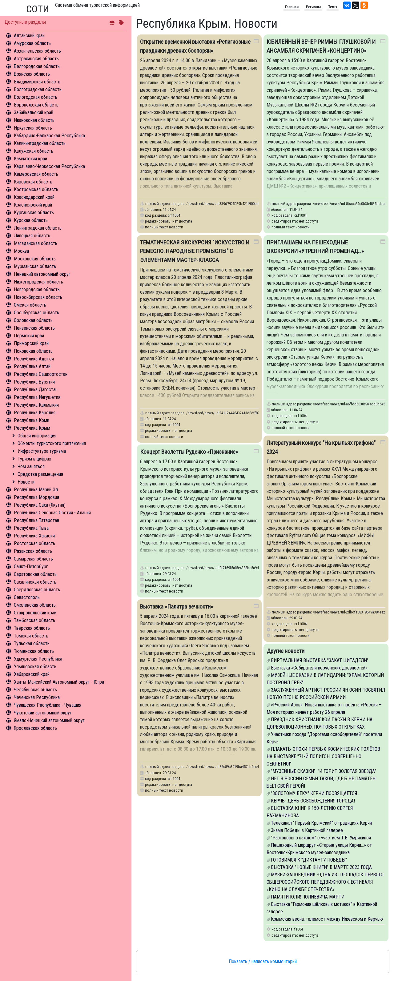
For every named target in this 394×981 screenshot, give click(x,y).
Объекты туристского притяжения (52, 443)
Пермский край (29, 336)
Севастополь (27, 597)
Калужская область (33, 151)
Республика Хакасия (34, 536)
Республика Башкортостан (40, 374)
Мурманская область (35, 266)
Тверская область (32, 628)
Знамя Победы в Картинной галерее (307, 830)
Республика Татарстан (36, 520)
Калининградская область (40, 143)
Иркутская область (33, 128)
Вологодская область (35, 97)
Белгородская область (37, 66)
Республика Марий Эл (36, 490)
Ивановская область (34, 120)
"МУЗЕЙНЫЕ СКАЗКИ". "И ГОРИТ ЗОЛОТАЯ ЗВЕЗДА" (323, 771)
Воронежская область (36, 105)
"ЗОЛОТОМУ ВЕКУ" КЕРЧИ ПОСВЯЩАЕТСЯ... (315, 793)
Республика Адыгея (34, 359)
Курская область (31, 220)
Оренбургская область (36, 313)
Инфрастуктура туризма (42, 451)
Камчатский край (30, 159)
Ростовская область (34, 543)
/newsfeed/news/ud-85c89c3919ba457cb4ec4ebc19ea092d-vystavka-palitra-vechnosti (253, 766)
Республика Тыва (31, 528)
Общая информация (37, 436)
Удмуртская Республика (38, 659)
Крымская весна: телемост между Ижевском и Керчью (327, 919)
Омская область (30, 305)
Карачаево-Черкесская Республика (49, 166)
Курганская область (34, 212)
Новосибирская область (38, 297)
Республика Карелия (34, 413)
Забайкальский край (33, 112)
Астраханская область (36, 59)
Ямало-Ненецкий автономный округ (49, 720)
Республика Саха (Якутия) (40, 505)
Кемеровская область (36, 174)
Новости (26, 482)
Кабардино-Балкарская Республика (49, 136)
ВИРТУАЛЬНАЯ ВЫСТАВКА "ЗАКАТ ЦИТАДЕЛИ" (319, 660)
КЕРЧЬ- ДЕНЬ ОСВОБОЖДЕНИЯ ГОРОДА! (313, 801)
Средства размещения (40, 474)
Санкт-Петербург (31, 566)
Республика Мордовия (36, 497)
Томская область (31, 636)
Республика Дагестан (36, 389)
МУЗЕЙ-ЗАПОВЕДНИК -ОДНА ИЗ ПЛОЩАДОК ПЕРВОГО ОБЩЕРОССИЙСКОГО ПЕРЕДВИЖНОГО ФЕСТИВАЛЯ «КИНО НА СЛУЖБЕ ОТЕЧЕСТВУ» (325, 882)
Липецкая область (32, 236)
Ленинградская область (38, 228)
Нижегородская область (38, 282)
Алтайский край (29, 35)
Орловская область (33, 320)
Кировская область (33, 182)
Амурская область (32, 43)
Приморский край (31, 343)
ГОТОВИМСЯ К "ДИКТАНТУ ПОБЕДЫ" (309, 860)
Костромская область (36, 189)
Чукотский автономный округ (43, 713)
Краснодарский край (34, 197)
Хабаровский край (32, 674)
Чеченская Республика (37, 697)
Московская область (35, 259)
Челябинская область (35, 690)
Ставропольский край (35, 613)
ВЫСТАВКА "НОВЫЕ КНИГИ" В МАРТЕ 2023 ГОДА (321, 867)
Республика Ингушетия (37, 397)
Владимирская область (37, 82)
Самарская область (33, 559)
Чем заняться (31, 466)
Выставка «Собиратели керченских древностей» (319, 668)
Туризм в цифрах (34, 459)
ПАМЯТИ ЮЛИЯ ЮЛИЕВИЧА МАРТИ (307, 897)
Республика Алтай (32, 366)
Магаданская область (35, 243)
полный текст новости (164, 227)
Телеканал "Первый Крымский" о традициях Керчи (321, 823)
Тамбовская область (34, 620)
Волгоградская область (38, 89)
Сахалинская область (35, 582)
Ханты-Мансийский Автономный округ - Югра (59, 682)
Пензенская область (34, 328)
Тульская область (32, 643)
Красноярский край (33, 205)
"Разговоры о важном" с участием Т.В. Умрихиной (321, 838)
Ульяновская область (35, 666)
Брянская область (32, 74)
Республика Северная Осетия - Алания (52, 513)
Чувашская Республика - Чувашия (47, 705)
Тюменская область (34, 651)
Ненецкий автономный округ (42, 274)
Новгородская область (37, 289)
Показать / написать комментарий (263, 961)
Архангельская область (37, 51)
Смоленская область (35, 605)
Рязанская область (33, 551)
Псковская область (33, 351)
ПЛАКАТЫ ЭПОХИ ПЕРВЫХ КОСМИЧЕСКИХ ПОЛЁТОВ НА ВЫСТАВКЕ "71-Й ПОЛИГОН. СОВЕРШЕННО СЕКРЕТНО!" (323, 756)
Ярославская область (35, 728)
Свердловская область (37, 590)
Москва (21, 251)
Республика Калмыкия (36, 405)
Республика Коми (31, 420)
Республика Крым (32, 428)
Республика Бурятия (34, 382)
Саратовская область (35, 574)
